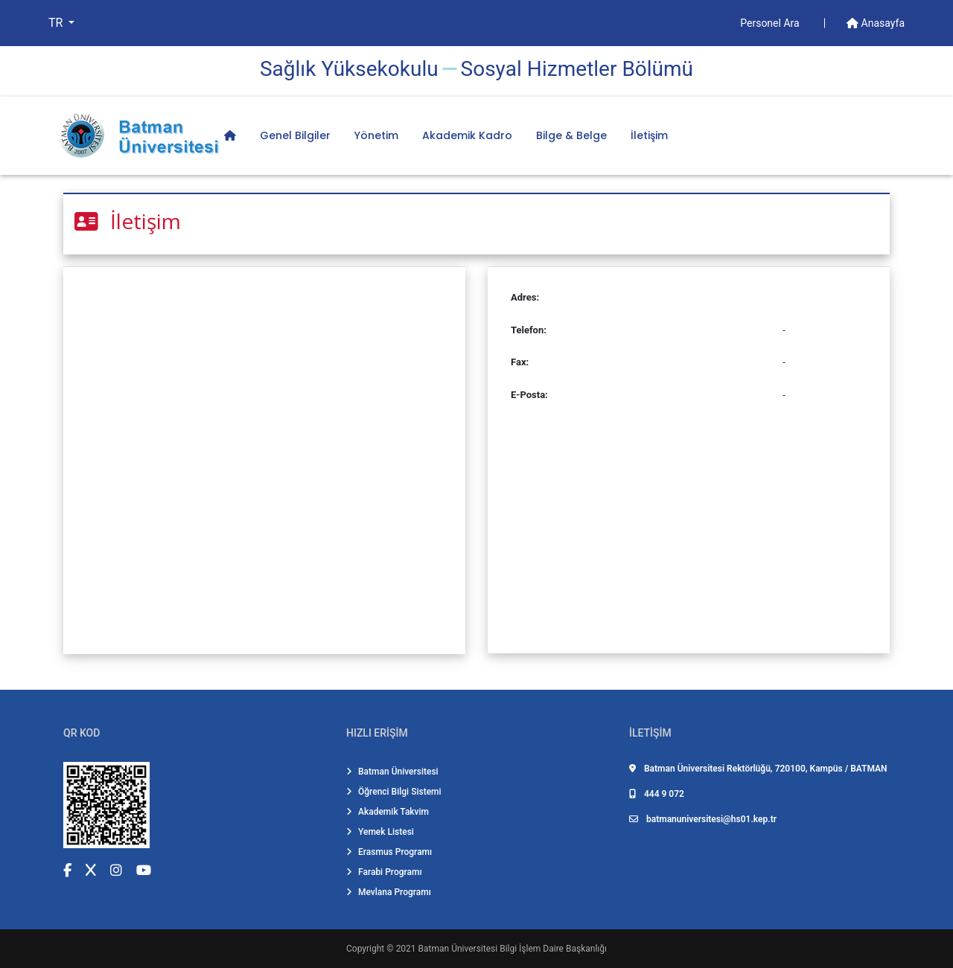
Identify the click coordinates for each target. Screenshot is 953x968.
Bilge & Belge (571, 135)
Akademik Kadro (467, 135)
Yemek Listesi (380, 832)
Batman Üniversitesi (392, 771)
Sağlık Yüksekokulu (349, 69)
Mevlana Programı (388, 892)
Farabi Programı (384, 872)
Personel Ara (771, 23)
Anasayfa (876, 23)
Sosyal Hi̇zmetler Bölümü (577, 69)
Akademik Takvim (387, 812)
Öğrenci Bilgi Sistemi (394, 791)
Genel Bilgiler (295, 135)
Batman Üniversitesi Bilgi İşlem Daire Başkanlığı (512, 948)
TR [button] (57, 23)
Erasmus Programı (389, 852)
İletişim (649, 135)
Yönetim (376, 135)
